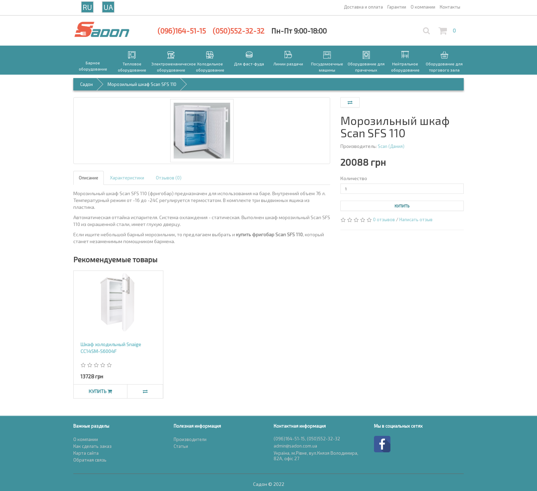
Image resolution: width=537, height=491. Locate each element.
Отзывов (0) (169, 177)
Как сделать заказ (92, 446)
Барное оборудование (93, 65)
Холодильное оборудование (210, 66)
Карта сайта (86, 453)
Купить (402, 205)
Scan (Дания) (391, 146)
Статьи (181, 446)
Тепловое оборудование (132, 66)
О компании (85, 439)
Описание (88, 177)
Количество (353, 178)
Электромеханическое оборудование (170, 66)
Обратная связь (90, 460)
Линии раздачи (288, 63)
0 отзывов (384, 219)
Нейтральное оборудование (405, 66)
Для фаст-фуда (249, 63)
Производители (190, 439)
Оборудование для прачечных (366, 66)
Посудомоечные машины (327, 66)
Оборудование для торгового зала (444, 66)
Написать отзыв (416, 219)
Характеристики (127, 177)
